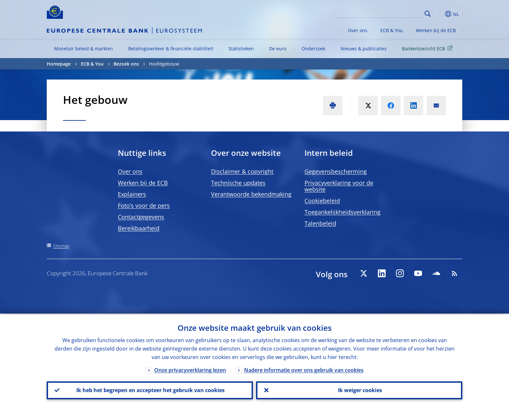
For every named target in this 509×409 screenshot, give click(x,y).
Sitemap (61, 246)
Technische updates (238, 183)
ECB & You (391, 30)
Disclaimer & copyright (242, 171)
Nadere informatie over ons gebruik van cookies (304, 369)
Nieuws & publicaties (364, 48)
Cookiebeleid (322, 200)
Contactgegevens (141, 217)
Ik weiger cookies (359, 389)
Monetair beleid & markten (83, 48)
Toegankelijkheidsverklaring (342, 212)
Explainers (132, 194)
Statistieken (241, 48)
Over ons (357, 30)
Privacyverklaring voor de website (338, 186)
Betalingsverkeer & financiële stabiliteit (170, 48)
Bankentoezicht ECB (428, 48)
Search (427, 13)
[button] (439, 13)
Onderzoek (313, 48)
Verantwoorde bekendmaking (251, 194)
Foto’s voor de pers (144, 205)
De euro (277, 48)
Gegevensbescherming (335, 171)
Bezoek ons (126, 64)
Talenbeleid (320, 223)
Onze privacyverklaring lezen (190, 369)
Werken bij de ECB (436, 30)
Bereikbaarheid (138, 228)
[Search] (389, 13)
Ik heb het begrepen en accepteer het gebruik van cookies (150, 389)
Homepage (59, 64)
